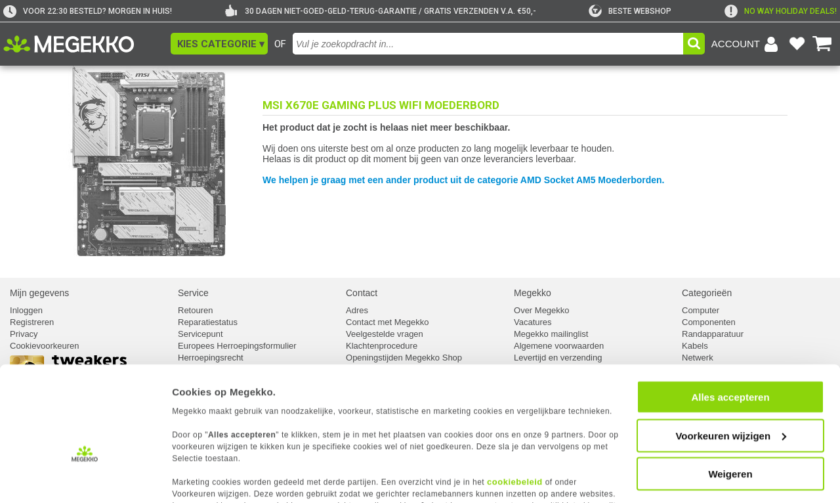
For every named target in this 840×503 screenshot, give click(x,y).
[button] (219, 44)
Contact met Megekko (387, 322)
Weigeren (730, 434)
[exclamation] (780, 11)
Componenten (709, 322)
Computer (700, 310)
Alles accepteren (730, 357)
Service (193, 293)
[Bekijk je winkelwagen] (822, 44)
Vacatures (533, 322)
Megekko (532, 293)
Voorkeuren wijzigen (730, 396)
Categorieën (707, 293)
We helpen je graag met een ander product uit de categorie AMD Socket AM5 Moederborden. (463, 180)
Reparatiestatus (208, 322)
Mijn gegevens (39, 293)
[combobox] (488, 44)
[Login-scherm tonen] (746, 44)
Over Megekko (542, 310)
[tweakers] (630, 11)
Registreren (32, 322)
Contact (361, 293)
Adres (357, 310)
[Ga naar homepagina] (83, 44)
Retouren (195, 310)
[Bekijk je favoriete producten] (797, 44)
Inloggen (26, 310)
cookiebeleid (515, 442)
